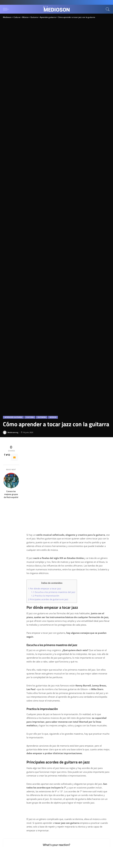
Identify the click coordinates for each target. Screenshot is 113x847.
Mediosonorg (13, 432)
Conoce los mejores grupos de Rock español (11, 494)
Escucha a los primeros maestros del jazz (53, 592)
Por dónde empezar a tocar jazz (44, 588)
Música (53, 417)
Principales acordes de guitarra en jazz (48, 599)
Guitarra (42, 417)
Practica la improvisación (45, 595)
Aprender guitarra (13, 417)
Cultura (30, 417)
